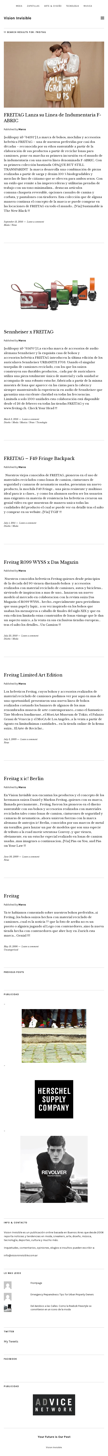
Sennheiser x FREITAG (29, 332)
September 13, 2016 (13, 221)
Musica (88, 6)
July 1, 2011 (9, 523)
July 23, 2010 (10, 635)
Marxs (22, 129)
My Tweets (11, 1341)
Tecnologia (72, 6)
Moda (19, 6)
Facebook (10, 1359)
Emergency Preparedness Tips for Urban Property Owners (62, 1294)
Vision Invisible (17, 18)
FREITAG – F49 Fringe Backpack (39, 458)
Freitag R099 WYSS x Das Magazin (41, 562)
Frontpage (36, 1283)
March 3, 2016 (11, 419)
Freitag (11, 896)
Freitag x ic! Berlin (24, 778)
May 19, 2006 (11, 946)
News (14, 225)
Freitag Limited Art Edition (33, 675)
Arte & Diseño (52, 6)
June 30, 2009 (11, 856)
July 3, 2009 (10, 739)
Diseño (7, 422)
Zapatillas (33, 6)
